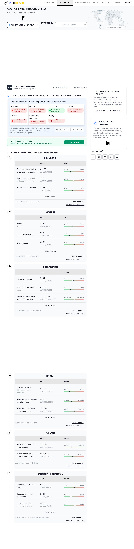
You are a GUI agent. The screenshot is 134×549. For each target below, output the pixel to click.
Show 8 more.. (50, 251)
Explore (105, 3)
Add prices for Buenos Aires (108, 111)
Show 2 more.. (50, 512)
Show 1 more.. (50, 197)
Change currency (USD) (75, 205)
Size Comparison (81, 3)
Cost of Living (64, 3)
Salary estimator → (80, 87)
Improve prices (78, 202)
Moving (96, 3)
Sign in (127, 3)
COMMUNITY (118, 3)
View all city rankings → (60, 87)
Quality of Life (48, 3)
